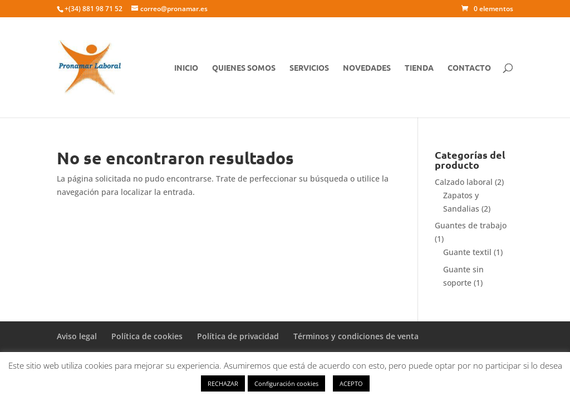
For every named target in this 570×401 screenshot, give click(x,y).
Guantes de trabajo (471, 225)
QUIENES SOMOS (244, 67)
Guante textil (467, 252)
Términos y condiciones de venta (356, 336)
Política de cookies (147, 336)
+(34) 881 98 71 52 (93, 8)
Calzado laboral (464, 182)
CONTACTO (469, 67)
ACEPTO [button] (351, 383)
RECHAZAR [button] (223, 383)
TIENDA (419, 67)
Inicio (186, 67)
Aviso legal (77, 336)
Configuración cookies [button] (286, 383)
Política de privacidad (238, 336)
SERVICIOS (309, 67)
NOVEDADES (367, 67)
